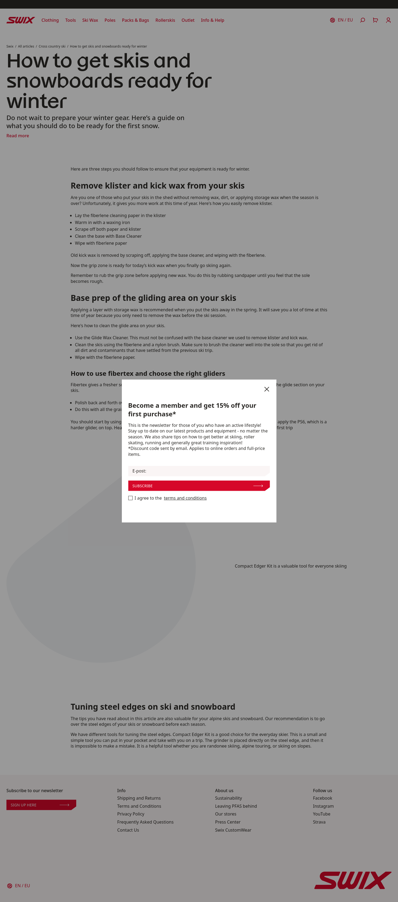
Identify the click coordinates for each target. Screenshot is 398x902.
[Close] (266, 389)
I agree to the (167, 498)
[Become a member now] (130, 498)
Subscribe (198, 485)
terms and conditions (185, 498)
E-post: (139, 471)
